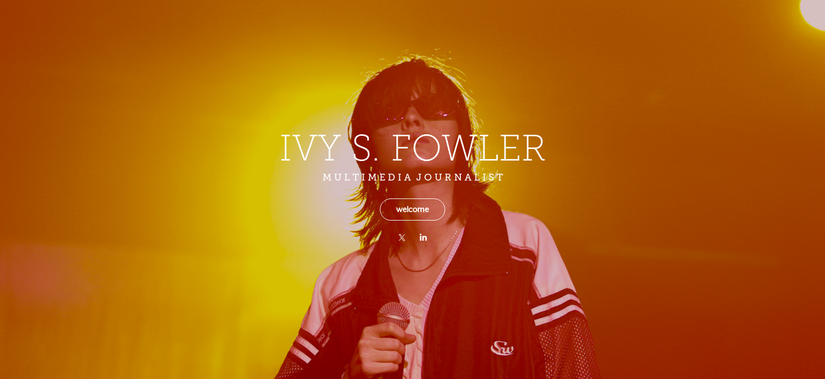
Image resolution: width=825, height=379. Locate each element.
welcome (412, 209)
